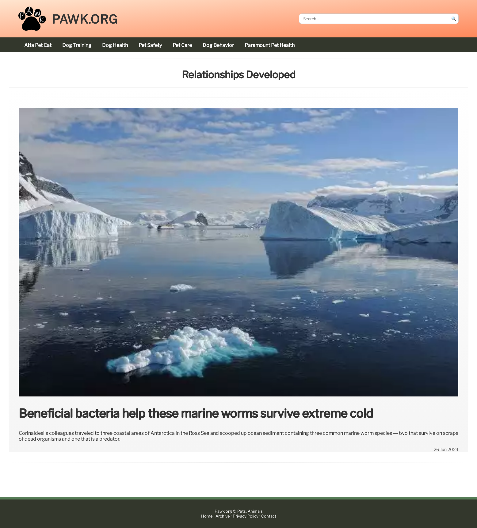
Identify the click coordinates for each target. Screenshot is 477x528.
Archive (223, 516)
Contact (268, 516)
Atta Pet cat (38, 45)
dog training (76, 45)
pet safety (150, 45)
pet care (182, 45)
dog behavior (218, 45)
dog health (115, 45)
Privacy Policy (245, 516)
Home (207, 516)
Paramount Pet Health (270, 45)
